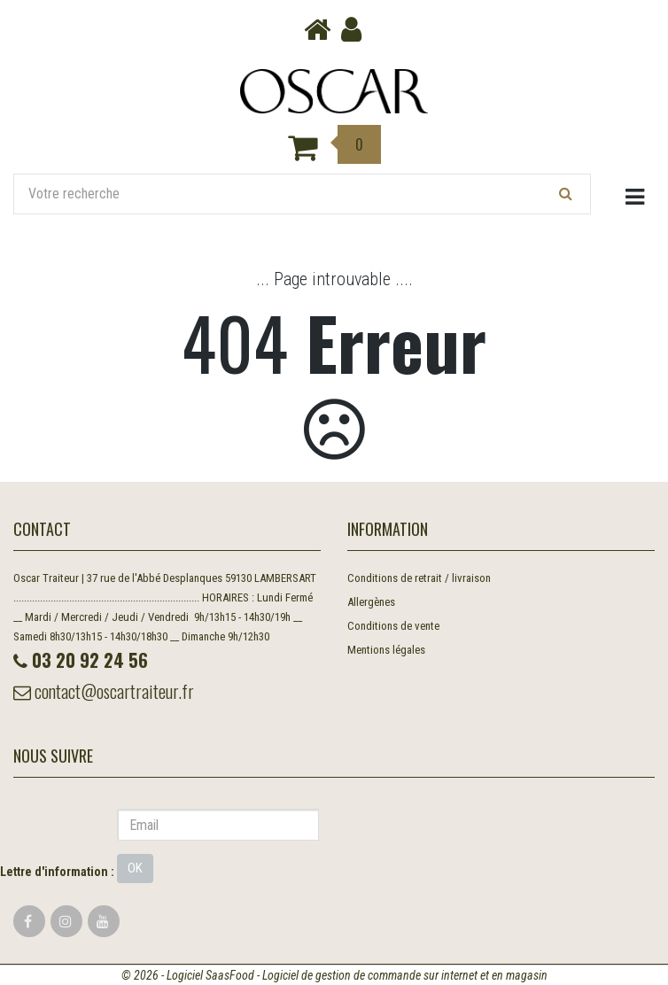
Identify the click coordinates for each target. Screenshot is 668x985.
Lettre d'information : (57, 872)
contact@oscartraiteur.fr (103, 691)
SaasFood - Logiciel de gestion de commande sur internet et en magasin (377, 975)
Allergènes (371, 602)
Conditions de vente (393, 625)
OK (135, 868)
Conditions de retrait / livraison (419, 578)
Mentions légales (386, 649)
